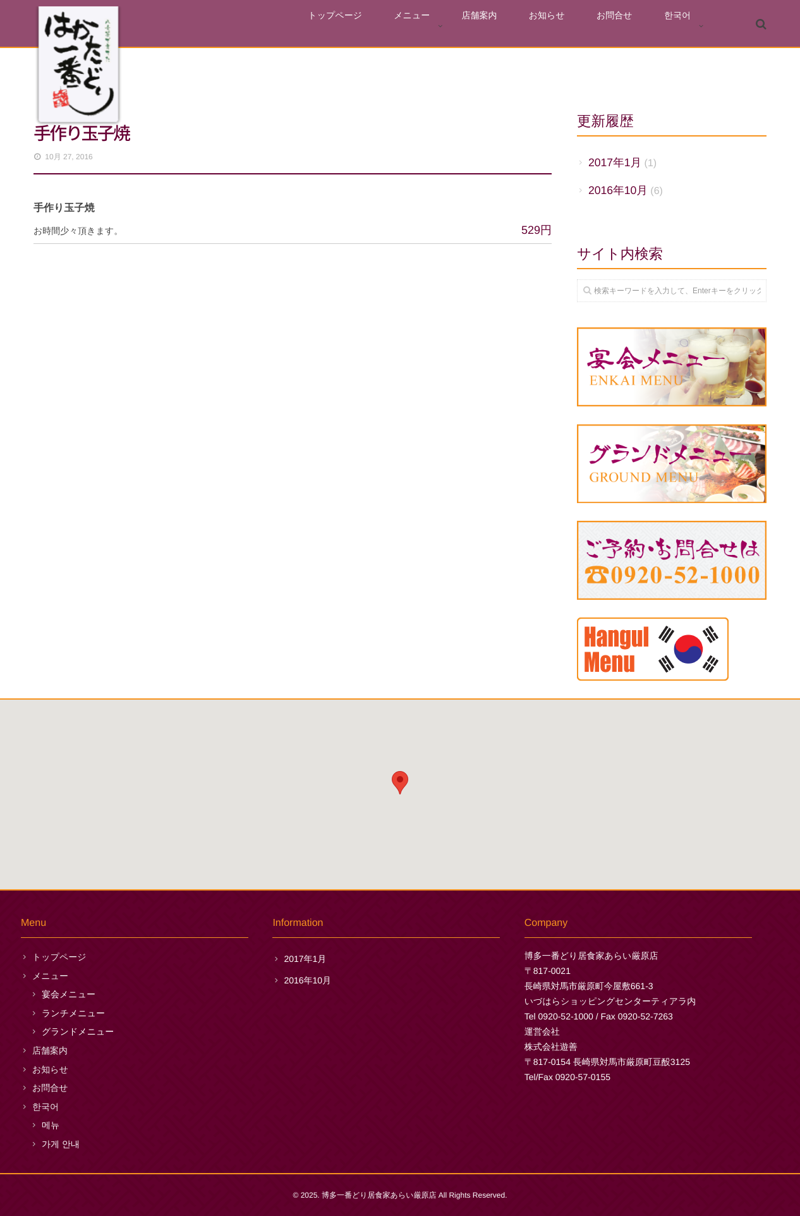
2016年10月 (618, 190)
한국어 (683, 26)
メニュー (469, 26)
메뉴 (50, 1125)
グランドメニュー (78, 1031)
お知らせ (579, 26)
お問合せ (633, 26)
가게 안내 (61, 1144)
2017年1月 (614, 162)
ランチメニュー (73, 1013)
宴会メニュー (68, 994)
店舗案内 (524, 26)
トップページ (406, 26)
